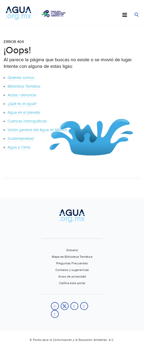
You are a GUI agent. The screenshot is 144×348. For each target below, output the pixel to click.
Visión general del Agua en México (37, 130)
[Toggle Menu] (124, 15)
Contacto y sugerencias (72, 270)
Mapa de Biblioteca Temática (72, 257)
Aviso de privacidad (72, 276)
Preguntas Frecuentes (72, 263)
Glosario (72, 250)
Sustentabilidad (21, 138)
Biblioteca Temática (24, 86)
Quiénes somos (21, 77)
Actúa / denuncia (22, 95)
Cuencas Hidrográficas (27, 121)
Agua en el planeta (24, 112)
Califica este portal (72, 283)
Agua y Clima (19, 147)
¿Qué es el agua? (22, 104)
